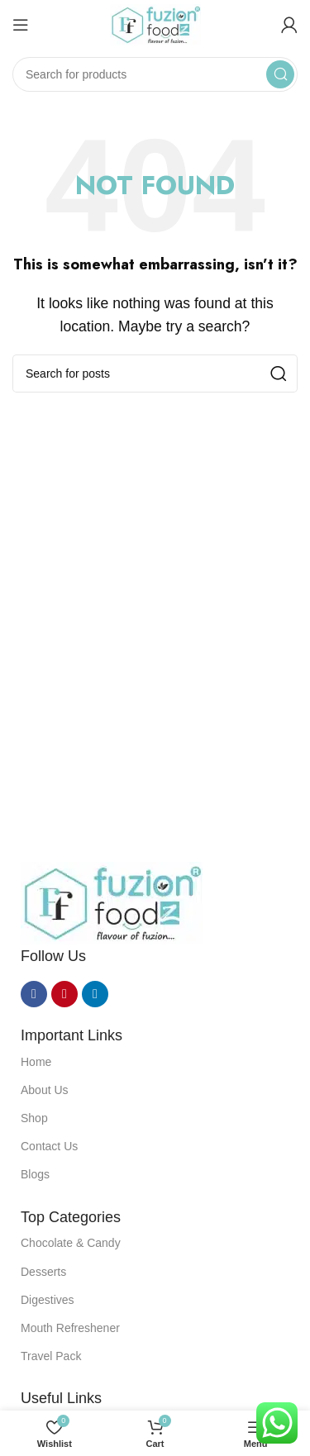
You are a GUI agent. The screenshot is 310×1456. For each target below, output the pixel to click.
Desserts (43, 1271)
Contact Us (49, 1146)
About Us (45, 1090)
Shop (34, 1118)
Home (36, 1061)
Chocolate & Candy (71, 1242)
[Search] (155, 74)
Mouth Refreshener (70, 1328)
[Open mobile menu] (20, 24)
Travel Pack (51, 1356)
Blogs (35, 1174)
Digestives (47, 1299)
